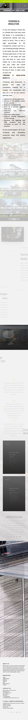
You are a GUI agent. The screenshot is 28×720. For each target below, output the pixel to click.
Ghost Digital (10, 708)
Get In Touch (7, 1)
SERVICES (5, 681)
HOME (4, 677)
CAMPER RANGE (6, 678)
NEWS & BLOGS (6, 683)
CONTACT (5, 684)
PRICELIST (5, 679)
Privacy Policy (5, 706)
